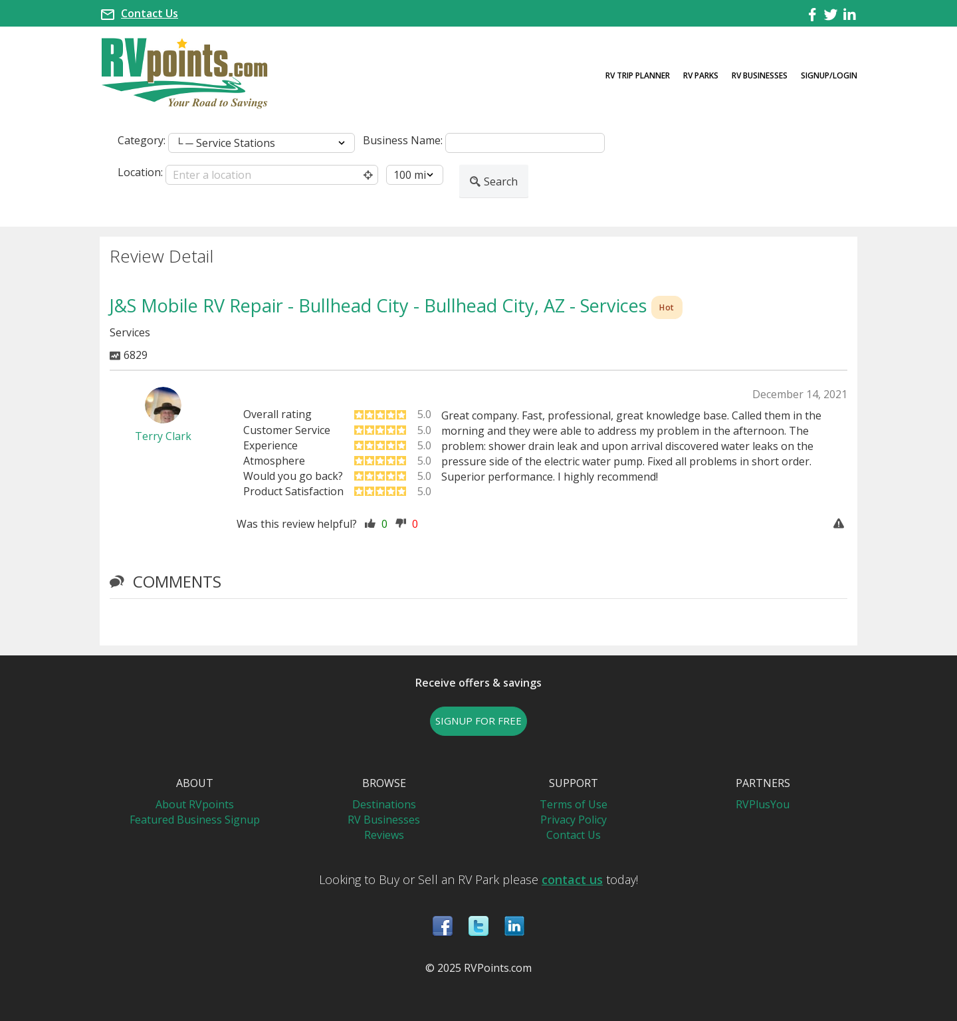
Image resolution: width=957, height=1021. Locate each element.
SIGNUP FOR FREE (478, 720)
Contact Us (149, 13)
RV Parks (700, 75)
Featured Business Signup (195, 819)
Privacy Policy (573, 819)
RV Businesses (760, 75)
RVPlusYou (763, 804)
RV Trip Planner (637, 75)
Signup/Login (829, 75)
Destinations (384, 804)
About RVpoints (195, 804)
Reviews (384, 835)
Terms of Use (573, 804)
